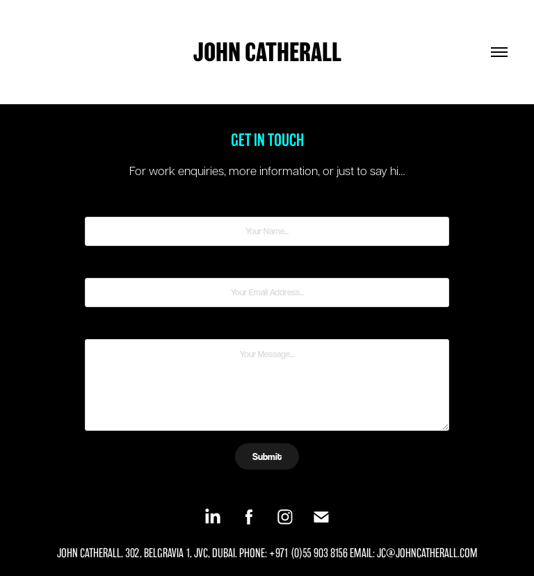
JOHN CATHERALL (267, 52)
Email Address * (267, 265)
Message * (267, 327)
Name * (267, 204)
